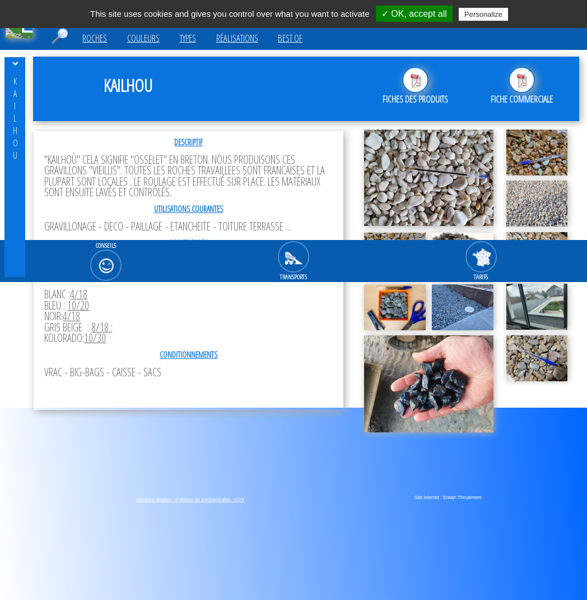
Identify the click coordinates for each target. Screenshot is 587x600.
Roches (94, 38)
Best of (290, 38)
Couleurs (143, 38)
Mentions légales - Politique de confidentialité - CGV (190, 499)
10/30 (95, 337)
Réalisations (237, 38)
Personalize (483, 14)
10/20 (78, 305)
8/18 (101, 327)
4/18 (78, 294)
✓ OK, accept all (414, 14)
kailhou (15, 118)
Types (188, 38)
